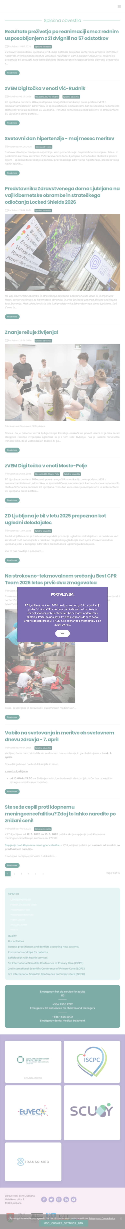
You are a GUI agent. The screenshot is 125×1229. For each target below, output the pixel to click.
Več (62, 646)
